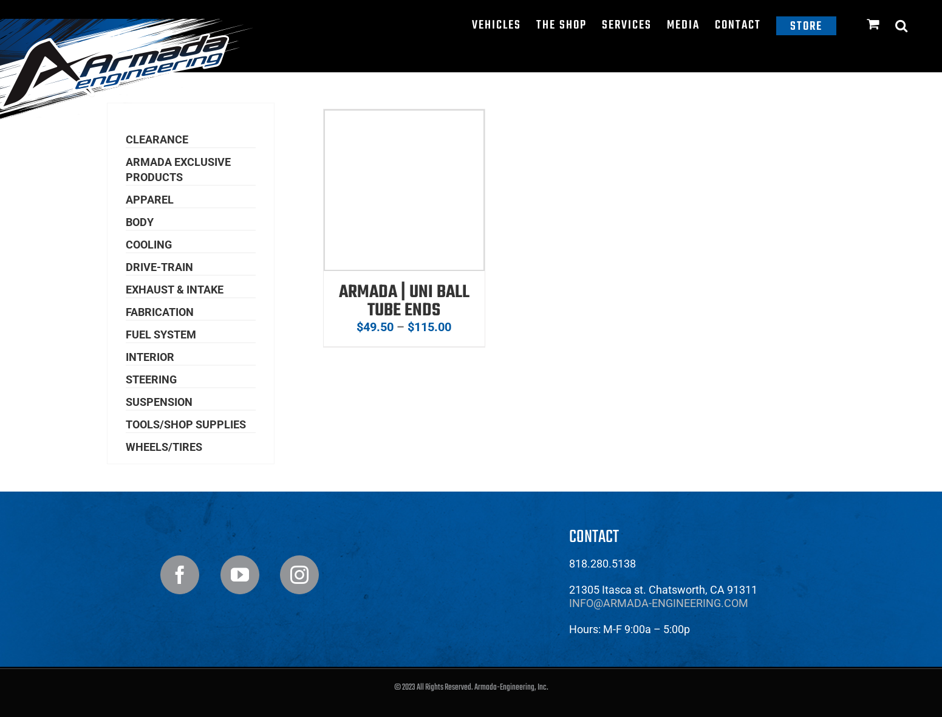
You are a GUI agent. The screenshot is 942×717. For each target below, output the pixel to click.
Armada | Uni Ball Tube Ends (404, 301)
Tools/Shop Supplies (186, 424)
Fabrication (160, 312)
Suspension (159, 402)
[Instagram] (299, 574)
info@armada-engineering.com (658, 603)
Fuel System (161, 334)
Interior (150, 357)
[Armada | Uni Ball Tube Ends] (404, 118)
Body (140, 222)
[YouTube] (239, 574)
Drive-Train (159, 267)
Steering (151, 379)
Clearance (157, 139)
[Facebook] (179, 574)
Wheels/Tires (164, 447)
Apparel (150, 199)
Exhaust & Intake (175, 289)
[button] (902, 25)
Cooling (149, 244)
